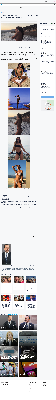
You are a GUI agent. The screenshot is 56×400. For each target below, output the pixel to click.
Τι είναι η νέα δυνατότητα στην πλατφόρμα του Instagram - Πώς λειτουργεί (27, 373)
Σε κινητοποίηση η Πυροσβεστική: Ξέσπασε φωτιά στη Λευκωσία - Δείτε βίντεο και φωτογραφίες (9, 357)
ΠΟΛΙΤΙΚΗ (21, 4)
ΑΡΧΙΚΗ (30, 384)
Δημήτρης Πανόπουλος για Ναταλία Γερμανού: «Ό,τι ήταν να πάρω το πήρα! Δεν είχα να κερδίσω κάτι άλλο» (30, 305)
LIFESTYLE (41, 4)
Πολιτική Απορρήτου (46, 385)
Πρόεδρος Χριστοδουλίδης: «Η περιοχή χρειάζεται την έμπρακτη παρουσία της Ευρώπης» (27, 325)
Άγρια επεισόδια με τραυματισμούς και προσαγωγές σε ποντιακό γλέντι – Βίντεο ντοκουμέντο (27, 357)
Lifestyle (5, 10)
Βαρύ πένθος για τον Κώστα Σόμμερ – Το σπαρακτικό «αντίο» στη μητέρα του (18, 285)
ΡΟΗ (44, 23)
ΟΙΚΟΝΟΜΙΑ (37, 4)
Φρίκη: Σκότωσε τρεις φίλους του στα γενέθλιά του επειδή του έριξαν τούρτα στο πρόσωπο (47, 30)
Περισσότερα (48, 96)
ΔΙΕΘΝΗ (21, 7)
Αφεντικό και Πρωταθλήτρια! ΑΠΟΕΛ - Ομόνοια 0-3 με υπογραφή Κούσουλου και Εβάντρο (9, 373)
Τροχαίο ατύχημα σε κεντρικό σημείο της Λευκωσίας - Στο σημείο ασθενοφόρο (47, 93)
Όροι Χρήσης (44, 384)
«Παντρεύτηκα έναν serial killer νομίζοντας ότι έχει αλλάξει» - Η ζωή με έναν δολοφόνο (47, 42)
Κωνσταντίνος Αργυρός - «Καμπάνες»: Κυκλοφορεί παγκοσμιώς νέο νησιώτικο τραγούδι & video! (30, 287)
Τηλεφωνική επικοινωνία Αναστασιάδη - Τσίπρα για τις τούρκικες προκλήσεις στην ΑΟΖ (8, 237)
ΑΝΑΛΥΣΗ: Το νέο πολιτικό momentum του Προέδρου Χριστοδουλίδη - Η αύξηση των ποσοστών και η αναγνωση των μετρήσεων (18, 266)
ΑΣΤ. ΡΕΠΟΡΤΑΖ (31, 4)
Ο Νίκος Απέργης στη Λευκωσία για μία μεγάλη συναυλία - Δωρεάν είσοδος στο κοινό (47, 62)
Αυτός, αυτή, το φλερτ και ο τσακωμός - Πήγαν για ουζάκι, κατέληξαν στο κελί (47, 36)
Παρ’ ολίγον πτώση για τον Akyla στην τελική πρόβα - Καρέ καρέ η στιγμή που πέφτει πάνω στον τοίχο (6, 305)
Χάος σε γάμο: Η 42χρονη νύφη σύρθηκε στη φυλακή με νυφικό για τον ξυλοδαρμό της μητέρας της (47, 86)
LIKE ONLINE (43, 70)
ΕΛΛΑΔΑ (51, 4)
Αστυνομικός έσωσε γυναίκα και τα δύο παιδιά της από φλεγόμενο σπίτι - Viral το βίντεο (47, 73)
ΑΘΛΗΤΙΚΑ (46, 4)
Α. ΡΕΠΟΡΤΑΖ (43, 45)
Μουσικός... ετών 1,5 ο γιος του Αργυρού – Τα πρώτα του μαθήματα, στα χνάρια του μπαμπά (18, 304)
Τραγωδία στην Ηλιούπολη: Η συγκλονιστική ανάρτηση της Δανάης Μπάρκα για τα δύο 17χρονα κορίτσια (6, 287)
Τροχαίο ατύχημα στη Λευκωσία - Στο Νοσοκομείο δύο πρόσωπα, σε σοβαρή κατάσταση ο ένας (28, 341)
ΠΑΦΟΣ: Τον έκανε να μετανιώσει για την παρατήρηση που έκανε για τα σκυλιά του (27, 237)
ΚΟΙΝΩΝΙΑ (25, 4)
